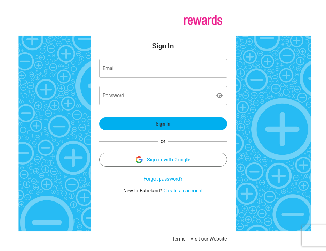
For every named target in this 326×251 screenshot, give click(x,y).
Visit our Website (208, 239)
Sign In (163, 124)
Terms (178, 239)
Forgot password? (163, 179)
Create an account (183, 190)
